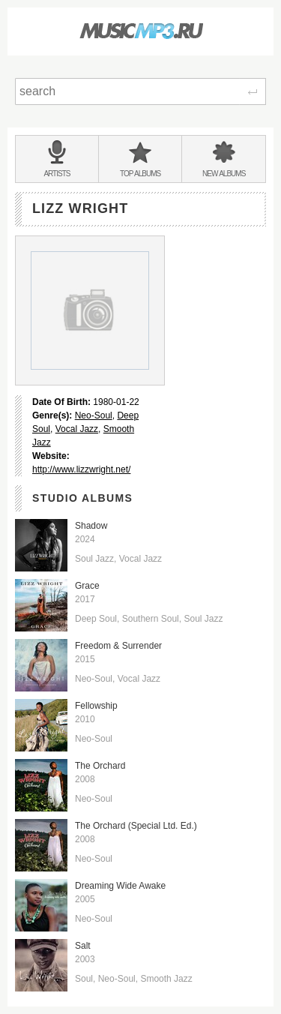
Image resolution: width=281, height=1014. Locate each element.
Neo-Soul (93, 415)
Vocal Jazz (76, 429)
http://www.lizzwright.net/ (81, 469)
